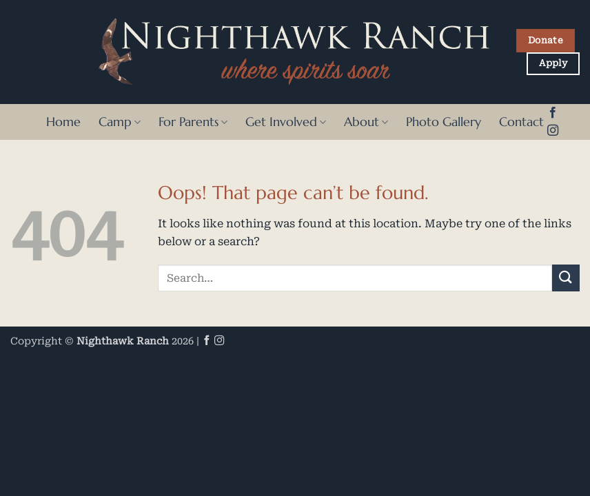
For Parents (193, 122)
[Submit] (566, 278)
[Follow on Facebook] (552, 113)
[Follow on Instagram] (552, 131)
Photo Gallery (443, 122)
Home (63, 122)
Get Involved (285, 122)
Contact (521, 122)
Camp (120, 122)
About (366, 122)
